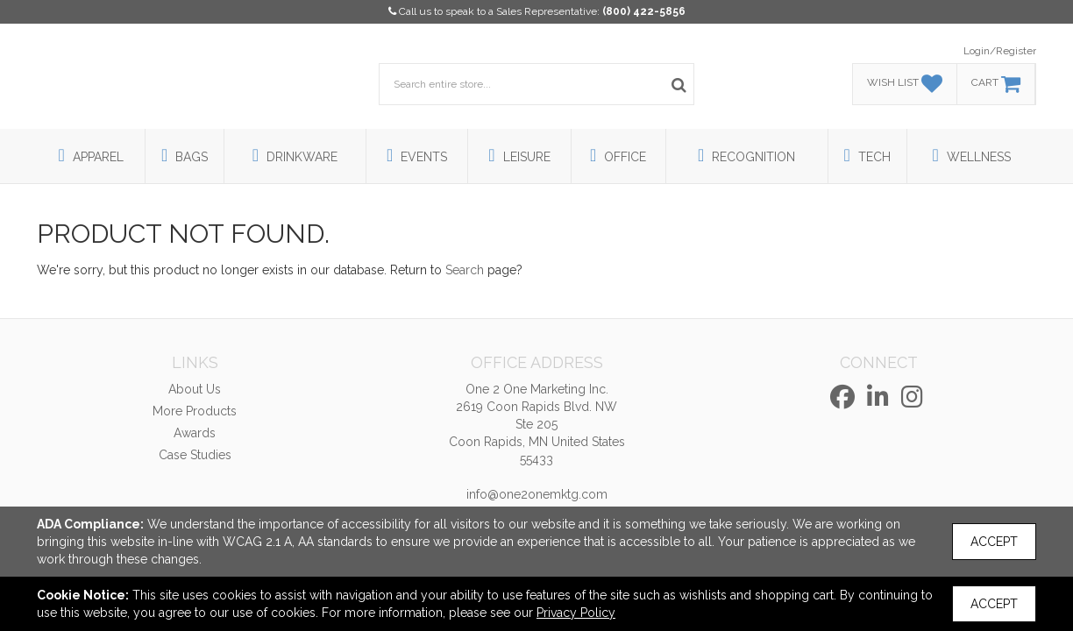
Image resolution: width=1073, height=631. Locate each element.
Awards (195, 433)
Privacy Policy (575, 613)
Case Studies (195, 455)
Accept (994, 542)
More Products (195, 411)
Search (464, 270)
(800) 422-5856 (644, 11)
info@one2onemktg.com (537, 494)
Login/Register (999, 51)
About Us (194, 389)
